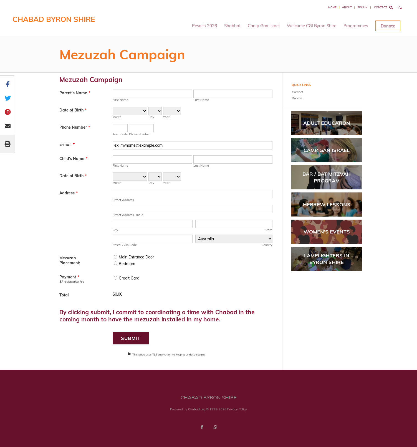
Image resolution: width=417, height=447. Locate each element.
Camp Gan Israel (264, 25)
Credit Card (129, 278)
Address (68, 193)
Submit (130, 338)
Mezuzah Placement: (69, 260)
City (115, 230)
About (347, 7)
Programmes (355, 25)
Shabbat (232, 25)
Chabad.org (196, 409)
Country (267, 245)
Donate (388, 26)
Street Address (123, 200)
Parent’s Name (74, 92)
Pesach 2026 (204, 25)
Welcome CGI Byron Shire (311, 25)
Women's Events (327, 231)
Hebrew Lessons (326, 204)
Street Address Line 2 (128, 215)
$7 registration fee (71, 281)
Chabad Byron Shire (53, 19)
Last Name (201, 100)
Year (166, 117)
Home (332, 7)
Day (151, 117)
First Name (120, 100)
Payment (69, 277)
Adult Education (326, 123)
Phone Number (74, 127)
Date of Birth (73, 110)
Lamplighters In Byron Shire (326, 258)
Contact (380, 7)
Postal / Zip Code (125, 245)
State (268, 230)
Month (117, 117)
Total (64, 295)
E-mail (67, 144)
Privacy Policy (237, 409)
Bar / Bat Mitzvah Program (326, 177)
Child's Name (73, 158)
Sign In (362, 7)
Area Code (120, 134)
